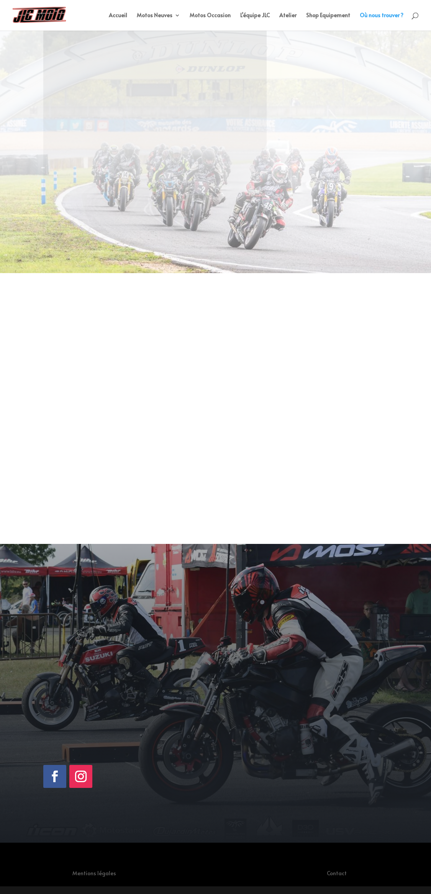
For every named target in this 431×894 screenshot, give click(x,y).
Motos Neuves (154, 16)
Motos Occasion (210, 16)
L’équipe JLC (255, 16)
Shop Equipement (328, 16)
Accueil (118, 16)
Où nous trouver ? (381, 16)
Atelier (288, 16)
